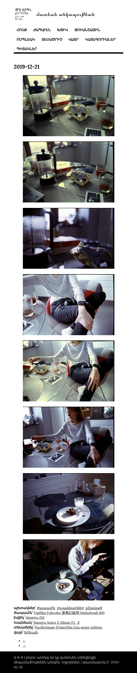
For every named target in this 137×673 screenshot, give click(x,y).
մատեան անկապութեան (65, 14)
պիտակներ (27, 49)
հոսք (22, 30)
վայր (73, 39)
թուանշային (87, 30)
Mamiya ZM (34, 617)
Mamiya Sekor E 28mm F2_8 (56, 622)
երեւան (31, 632)
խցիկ (62, 30)
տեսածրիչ (52, 39)
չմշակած (94, 608)
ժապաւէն (42, 30)
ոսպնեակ (26, 39)
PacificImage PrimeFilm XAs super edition (68, 627)
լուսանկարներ (70, 608)
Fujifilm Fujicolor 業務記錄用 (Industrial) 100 (69, 612)
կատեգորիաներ (100, 39)
